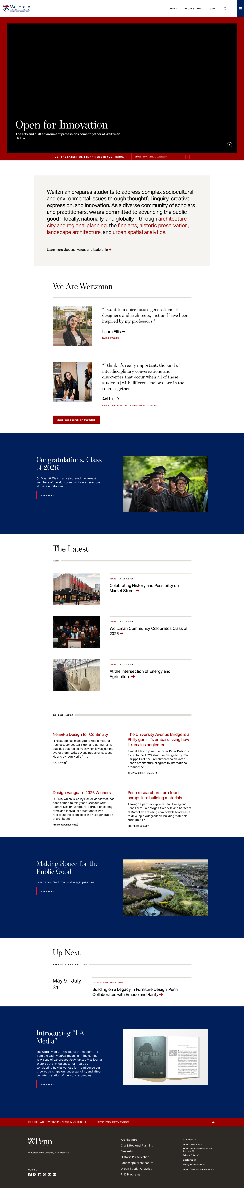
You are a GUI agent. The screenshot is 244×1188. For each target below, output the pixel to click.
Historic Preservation (135, 1157)
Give (213, 8)
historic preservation (163, 225)
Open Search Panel (225, 8)
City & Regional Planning (137, 1145)
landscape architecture (74, 232)
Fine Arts (127, 1151)
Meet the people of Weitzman (77, 420)
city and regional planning (77, 225)
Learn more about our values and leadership (77, 250)
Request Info (193, 8)
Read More (47, 495)
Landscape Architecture (137, 1163)
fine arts (127, 225)
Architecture (129, 1140)
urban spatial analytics (139, 232)
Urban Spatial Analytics (136, 1168)
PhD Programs (131, 1174)
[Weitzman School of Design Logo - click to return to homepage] (16, 8)
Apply (173, 8)
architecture (172, 218)
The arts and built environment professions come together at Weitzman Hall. (68, 136)
